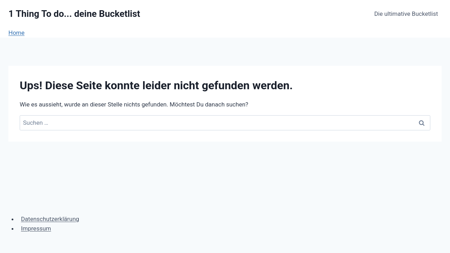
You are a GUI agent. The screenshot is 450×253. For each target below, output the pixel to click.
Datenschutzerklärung (50, 218)
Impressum (36, 228)
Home (16, 32)
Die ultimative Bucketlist (406, 13)
